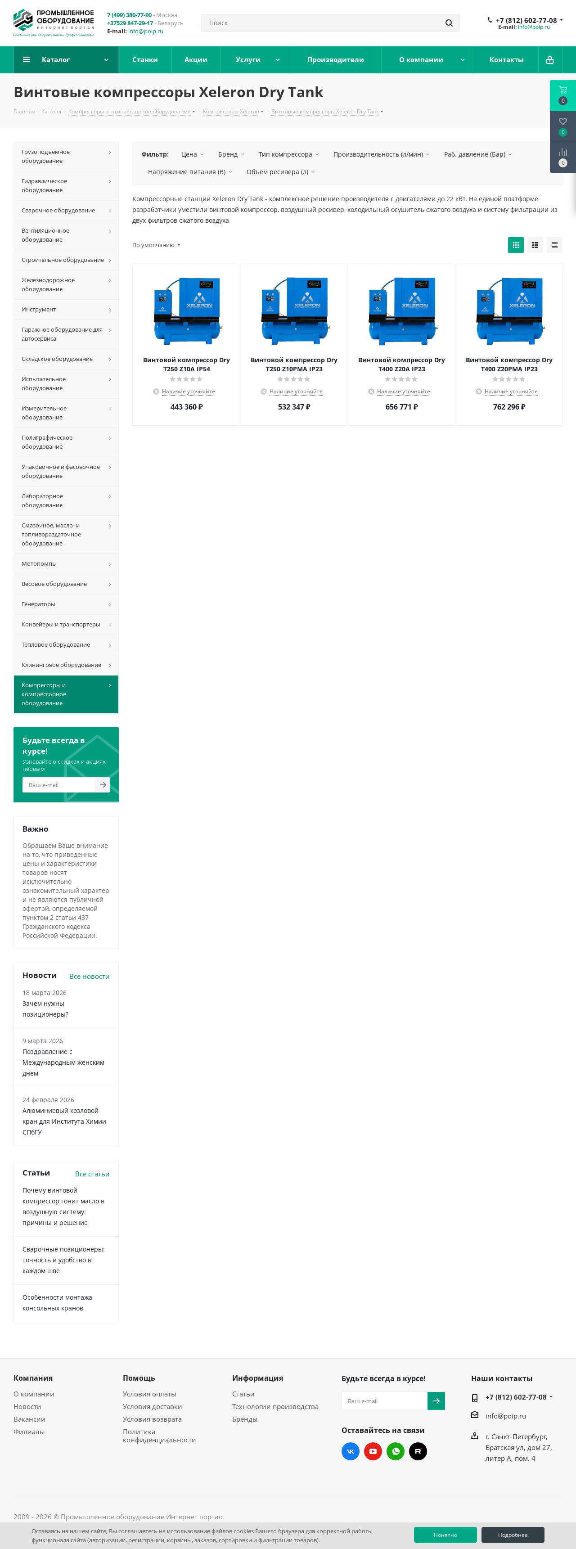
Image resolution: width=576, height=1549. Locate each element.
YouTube (373, 1451)
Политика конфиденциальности (159, 1435)
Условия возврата (152, 1418)
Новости (27, 1406)
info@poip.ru (145, 31)
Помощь (139, 1378)
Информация (257, 1378)
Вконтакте (351, 1451)
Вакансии (29, 1418)
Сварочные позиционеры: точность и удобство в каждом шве (63, 1260)
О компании (34, 1393)
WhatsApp (396, 1451)
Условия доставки (152, 1406)
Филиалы (29, 1431)
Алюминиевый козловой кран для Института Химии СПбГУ (64, 1121)
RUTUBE (418, 1451)
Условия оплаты (149, 1393)
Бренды (245, 1418)
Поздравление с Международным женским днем (63, 1062)
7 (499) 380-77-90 (129, 15)
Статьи (243, 1393)
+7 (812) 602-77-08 (526, 20)
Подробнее (513, 1535)
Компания (33, 1378)
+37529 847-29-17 (130, 23)
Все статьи (92, 1173)
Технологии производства (275, 1406)
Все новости (89, 976)
